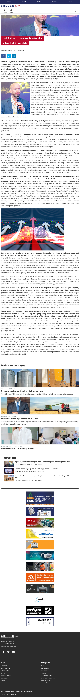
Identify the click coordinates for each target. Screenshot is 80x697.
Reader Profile (5, 670)
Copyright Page (5, 668)
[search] (75, 10)
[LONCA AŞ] (40, 610)
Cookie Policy (13, 694)
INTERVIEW (44, 670)
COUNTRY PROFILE (46, 675)
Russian (54, 1)
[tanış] (40, 588)
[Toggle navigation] (76, 6)
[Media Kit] (40, 621)
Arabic (39, 1)
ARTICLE (43, 673)
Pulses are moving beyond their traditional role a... (29, 480)
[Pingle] (40, 533)
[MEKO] (40, 599)
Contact (3, 683)
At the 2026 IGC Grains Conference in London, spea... (30, 471)
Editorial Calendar (6, 675)
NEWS (43, 665)
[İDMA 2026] (40, 499)
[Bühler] (40, 555)
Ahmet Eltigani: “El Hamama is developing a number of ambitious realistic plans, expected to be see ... (37, 394)
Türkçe (70, 1)
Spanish (24, 1)
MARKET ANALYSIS (46, 680)
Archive (3, 680)
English (9, 1)
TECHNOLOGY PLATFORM (48, 678)
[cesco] (40, 566)
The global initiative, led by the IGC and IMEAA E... (29, 464)
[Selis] (40, 544)
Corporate (4, 665)
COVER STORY (45, 668)
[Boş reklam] (40, 511)
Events (3, 673)
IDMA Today (44, 683)
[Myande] (40, 577)
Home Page (4, 694)
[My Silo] (40, 523)
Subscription (4, 678)
